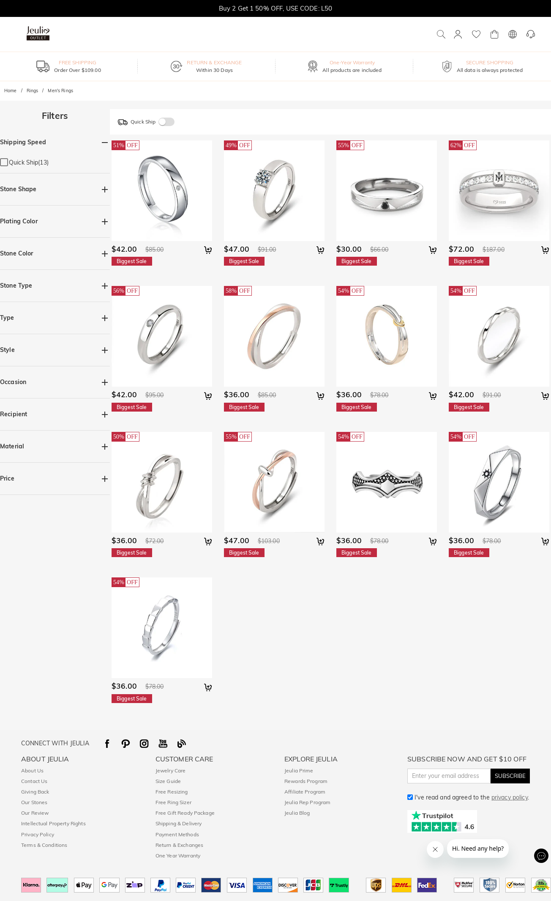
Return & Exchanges (179, 845)
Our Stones (34, 802)
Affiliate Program (304, 791)
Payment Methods (177, 834)
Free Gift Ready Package (185, 813)
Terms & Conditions (44, 845)
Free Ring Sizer (173, 802)
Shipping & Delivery (178, 823)
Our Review (35, 813)
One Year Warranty (177, 855)
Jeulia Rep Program (307, 802)
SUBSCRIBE (510, 775)
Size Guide (168, 781)
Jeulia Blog (297, 813)
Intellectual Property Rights (53, 823)
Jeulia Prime (299, 770)
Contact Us (34, 781)
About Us (32, 770)
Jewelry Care (170, 770)
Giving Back (35, 791)
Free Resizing (171, 791)
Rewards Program (305, 781)
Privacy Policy (37, 834)
